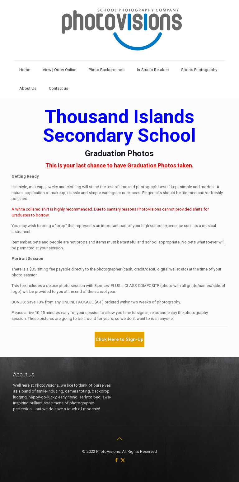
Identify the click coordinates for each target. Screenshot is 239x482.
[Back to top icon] (119, 438)
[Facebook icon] (116, 460)
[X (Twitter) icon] (122, 460)
